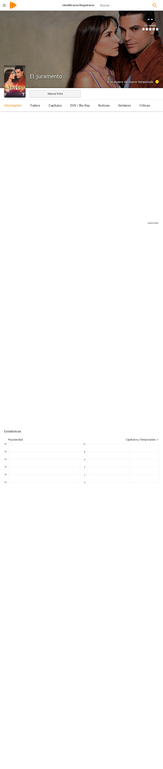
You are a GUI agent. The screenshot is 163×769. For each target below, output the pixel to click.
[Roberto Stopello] (126, 565)
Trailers (35, 105)
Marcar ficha (55, 93)
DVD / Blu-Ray (80, 105)
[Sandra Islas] (126, 553)
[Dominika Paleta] (68, 496)
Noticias (104, 105)
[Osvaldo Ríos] (42, 496)
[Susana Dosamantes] (93, 496)
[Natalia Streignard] (17, 496)
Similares (124, 105)
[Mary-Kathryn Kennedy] (46, 565)
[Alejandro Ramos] (126, 604)
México (8, 142)
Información (12, 105)
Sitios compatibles (113, 230)
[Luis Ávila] (46, 592)
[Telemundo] (46, 619)
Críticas (144, 105)
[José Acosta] (46, 541)
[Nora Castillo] (126, 541)
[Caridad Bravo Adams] (46, 553)
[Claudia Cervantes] (119, 496)
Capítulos (55, 105)
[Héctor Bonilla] (144, 496)
